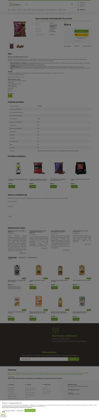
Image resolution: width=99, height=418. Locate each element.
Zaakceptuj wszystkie (30, 410)
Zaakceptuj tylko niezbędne (9, 410)
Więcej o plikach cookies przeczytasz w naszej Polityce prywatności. (17, 407)
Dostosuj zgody (20, 410)
